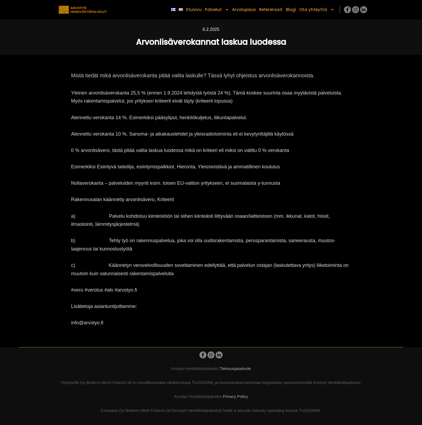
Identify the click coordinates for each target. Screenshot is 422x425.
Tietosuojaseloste (235, 368)
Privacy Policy (235, 396)
